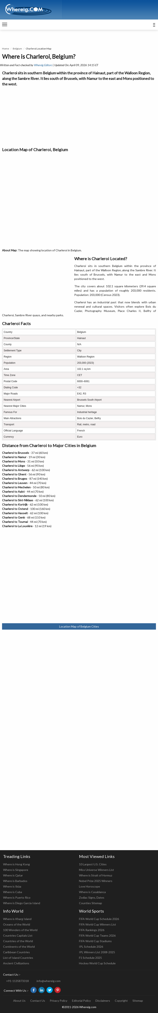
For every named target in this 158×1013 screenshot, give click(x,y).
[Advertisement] (79, 115)
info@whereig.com (48, 981)
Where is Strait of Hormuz (95, 875)
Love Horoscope (89, 886)
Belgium (17, 48)
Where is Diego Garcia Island (21, 903)
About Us (19, 1000)
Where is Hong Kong (16, 864)
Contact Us (37, 1000)
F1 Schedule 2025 (90, 957)
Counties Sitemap (90, 903)
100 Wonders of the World (20, 930)
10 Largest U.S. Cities (93, 864)
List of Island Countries (18, 957)
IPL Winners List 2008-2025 (97, 952)
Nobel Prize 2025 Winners (95, 881)
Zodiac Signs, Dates (91, 897)
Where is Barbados (15, 881)
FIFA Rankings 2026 (91, 930)
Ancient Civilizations (16, 963)
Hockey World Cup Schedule (97, 963)
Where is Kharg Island (17, 919)
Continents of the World (19, 946)
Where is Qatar (13, 875)
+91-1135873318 (17, 981)
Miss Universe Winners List (96, 870)
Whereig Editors (43, 65)
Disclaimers (102, 1000)
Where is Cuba (12, 892)
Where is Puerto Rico (16, 897)
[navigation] (4, 24)
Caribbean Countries (16, 952)
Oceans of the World (16, 924)
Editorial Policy (81, 1000)
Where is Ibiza (12, 886)
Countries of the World (18, 941)
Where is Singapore (15, 870)
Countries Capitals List (18, 935)
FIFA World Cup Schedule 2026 (99, 919)
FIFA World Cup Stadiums (95, 941)
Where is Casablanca (92, 892)
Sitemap (137, 1000)
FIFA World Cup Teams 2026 (97, 935)
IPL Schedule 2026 (91, 946)
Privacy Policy (58, 1000)
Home (5, 48)
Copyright (121, 1000)
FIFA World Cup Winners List (97, 924)
